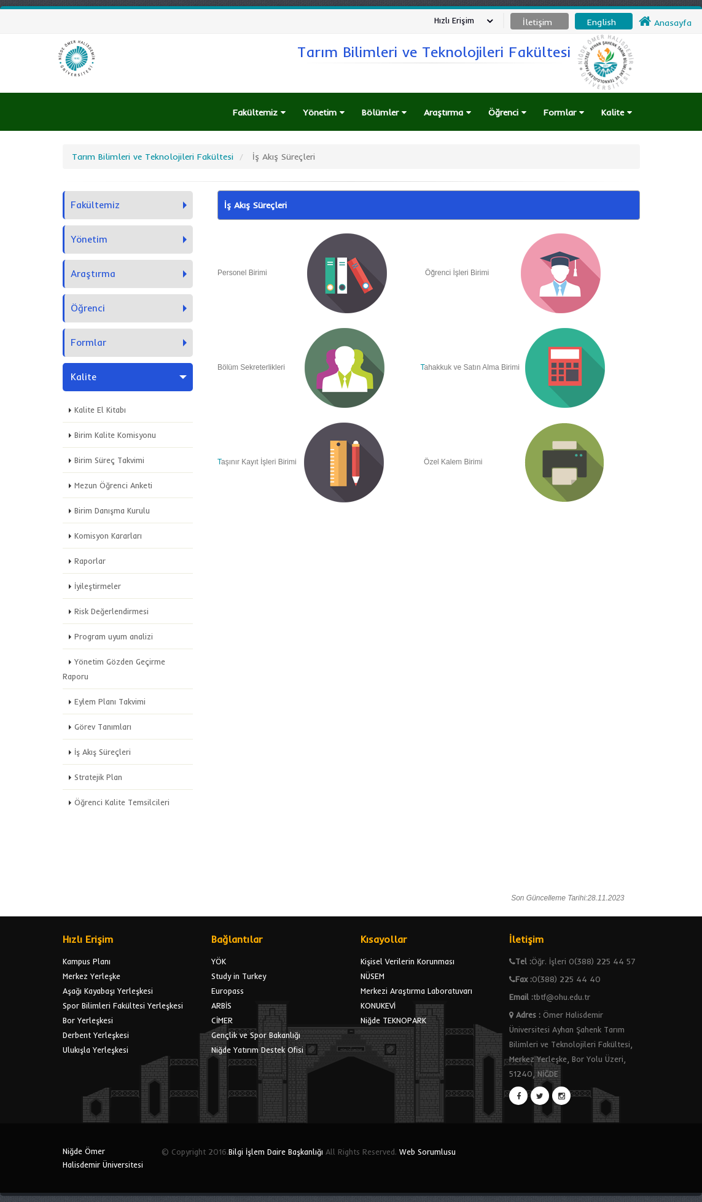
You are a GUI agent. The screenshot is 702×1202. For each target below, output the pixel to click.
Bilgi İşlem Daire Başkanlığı (275, 1152)
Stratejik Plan (98, 777)
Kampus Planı (87, 961)
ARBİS (221, 1005)
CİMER (222, 1020)
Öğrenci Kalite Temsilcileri (122, 802)
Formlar (564, 112)
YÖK (218, 961)
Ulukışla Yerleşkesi (95, 1050)
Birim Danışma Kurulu (112, 510)
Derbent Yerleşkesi (96, 1035)
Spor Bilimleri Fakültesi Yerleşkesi (123, 1005)
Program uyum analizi (113, 636)
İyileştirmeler (97, 586)
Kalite (616, 112)
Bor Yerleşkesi (88, 1020)
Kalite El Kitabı (100, 410)
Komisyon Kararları (108, 536)
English (601, 22)
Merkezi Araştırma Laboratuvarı (416, 991)
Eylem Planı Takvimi (110, 701)
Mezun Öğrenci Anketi (113, 485)
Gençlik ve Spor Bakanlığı (255, 1035)
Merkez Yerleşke (91, 976)
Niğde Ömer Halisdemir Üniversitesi (103, 1157)
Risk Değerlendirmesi (111, 611)
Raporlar (90, 561)
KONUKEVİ (378, 1005)
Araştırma (447, 112)
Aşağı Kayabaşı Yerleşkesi (108, 991)
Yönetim (324, 112)
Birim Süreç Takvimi (109, 460)
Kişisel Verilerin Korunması (407, 961)
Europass (227, 991)
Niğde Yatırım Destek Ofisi (257, 1050)
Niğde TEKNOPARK (393, 1020)
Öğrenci (507, 112)
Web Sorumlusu (427, 1152)
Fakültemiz (259, 112)
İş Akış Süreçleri (102, 752)
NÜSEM (372, 976)
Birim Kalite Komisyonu (115, 435)
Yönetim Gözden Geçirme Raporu (114, 669)
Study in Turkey (238, 976)
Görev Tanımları (102, 727)
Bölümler (384, 112)
